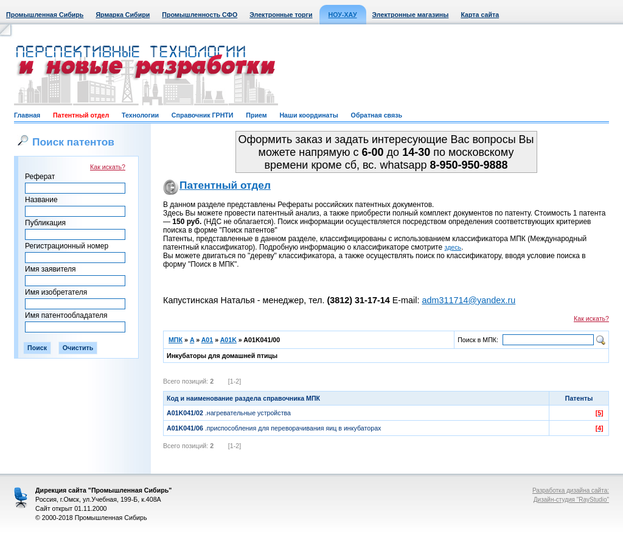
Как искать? (107, 166)
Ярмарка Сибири (123, 14)
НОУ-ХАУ (343, 14)
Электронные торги (280, 14)
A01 (207, 339)
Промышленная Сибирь (44, 14)
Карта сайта (480, 14)
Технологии (140, 115)
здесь (453, 247)
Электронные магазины (410, 14)
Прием (256, 115)
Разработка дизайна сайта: (570, 490)
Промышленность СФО (199, 14)
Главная (27, 115)
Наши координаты (308, 115)
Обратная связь (376, 115)
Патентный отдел (81, 115)
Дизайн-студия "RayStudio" (571, 499)
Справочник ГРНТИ (203, 115)
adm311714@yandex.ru (468, 300)
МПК (176, 339)
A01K (228, 339)
